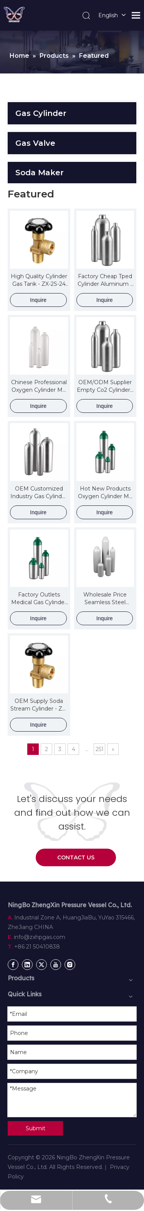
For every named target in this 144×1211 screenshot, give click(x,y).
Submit (35, 1128)
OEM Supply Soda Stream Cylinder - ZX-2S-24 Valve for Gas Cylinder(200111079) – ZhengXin (39, 705)
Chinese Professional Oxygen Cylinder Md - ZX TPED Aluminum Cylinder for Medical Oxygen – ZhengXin (39, 386)
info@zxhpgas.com (39, 937)
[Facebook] (13, 964)
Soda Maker (39, 172)
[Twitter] (41, 964)
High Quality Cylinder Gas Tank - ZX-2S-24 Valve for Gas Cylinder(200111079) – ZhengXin (39, 280)
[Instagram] (70, 964)
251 (100, 749)
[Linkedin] (27, 964)
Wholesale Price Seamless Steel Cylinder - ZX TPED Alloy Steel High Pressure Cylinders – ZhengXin (105, 598)
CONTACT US (75, 857)
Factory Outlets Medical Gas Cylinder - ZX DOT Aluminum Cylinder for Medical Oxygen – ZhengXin (38, 598)
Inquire (38, 300)
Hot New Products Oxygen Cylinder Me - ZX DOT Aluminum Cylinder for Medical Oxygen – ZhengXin (105, 492)
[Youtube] (55, 964)
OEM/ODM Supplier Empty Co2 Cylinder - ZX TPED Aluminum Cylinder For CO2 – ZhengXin (105, 386)
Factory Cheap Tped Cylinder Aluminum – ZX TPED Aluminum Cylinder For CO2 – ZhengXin (105, 280)
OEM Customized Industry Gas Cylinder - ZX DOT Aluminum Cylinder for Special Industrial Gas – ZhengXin (38, 492)
